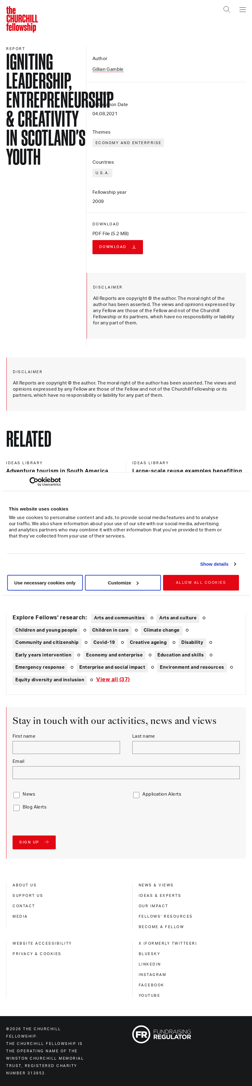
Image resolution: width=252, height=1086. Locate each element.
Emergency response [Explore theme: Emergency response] (40, 667)
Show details (214, 564)
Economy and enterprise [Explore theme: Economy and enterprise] (114, 655)
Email (18, 761)
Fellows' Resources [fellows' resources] (166, 916)
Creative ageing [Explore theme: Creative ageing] (148, 642)
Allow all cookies (201, 582)
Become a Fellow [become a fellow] (161, 927)
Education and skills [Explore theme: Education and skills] (180, 655)
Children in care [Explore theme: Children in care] (110, 630)
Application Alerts (161, 794)
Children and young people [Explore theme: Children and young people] (46, 630)
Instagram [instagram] (153, 975)
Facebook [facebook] (151, 985)
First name (24, 736)
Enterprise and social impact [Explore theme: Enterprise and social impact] (112, 667)
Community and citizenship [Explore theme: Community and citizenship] (47, 642)
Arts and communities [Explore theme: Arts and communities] (119, 618)
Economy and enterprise (129, 143)
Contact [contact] (24, 906)
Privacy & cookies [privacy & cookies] (37, 954)
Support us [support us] (28, 895)
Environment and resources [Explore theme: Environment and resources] (192, 667)
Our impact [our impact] (153, 906)
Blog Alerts (35, 807)
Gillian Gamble (108, 69)
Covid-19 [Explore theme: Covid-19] (104, 642)
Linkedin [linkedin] (150, 964)
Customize (123, 582)
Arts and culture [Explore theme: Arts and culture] (178, 618)
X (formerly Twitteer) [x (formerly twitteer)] (168, 943)
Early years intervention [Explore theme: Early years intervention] (43, 655)
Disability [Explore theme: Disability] (192, 642)
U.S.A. (103, 173)
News (29, 794)
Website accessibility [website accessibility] (42, 943)
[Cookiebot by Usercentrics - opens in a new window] (34, 481)
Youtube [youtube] (149, 995)
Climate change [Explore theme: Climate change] (162, 630)
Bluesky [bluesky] (149, 954)
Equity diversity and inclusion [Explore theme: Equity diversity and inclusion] (49, 680)
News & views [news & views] (156, 885)
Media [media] (20, 916)
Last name (143, 736)
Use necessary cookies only (45, 582)
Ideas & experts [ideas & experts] (160, 895)
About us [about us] (25, 885)
